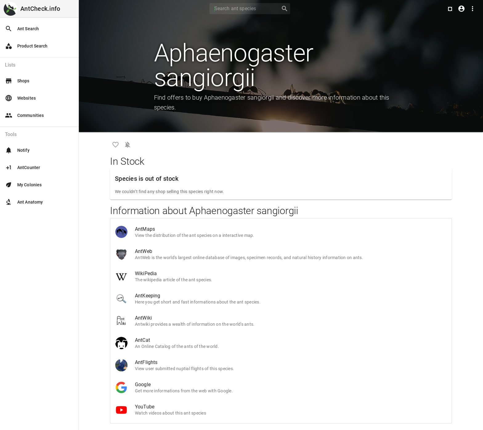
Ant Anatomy (24, 202)
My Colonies (23, 184)
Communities (24, 115)
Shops (17, 81)
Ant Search (22, 28)
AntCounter (22, 167)
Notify (17, 150)
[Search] (243, 8)
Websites (20, 98)
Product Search (26, 46)
